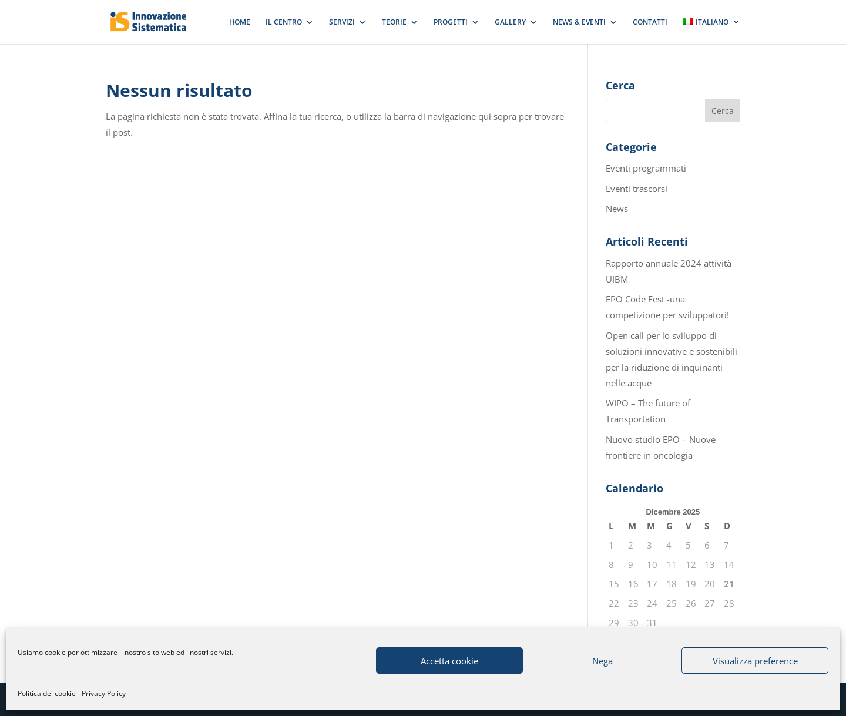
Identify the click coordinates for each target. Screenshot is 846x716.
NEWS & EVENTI (579, 22)
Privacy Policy (104, 693)
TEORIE (394, 22)
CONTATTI (650, 22)
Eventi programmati (646, 168)
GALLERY (510, 22)
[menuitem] (711, 31)
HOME (239, 22)
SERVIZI (342, 22)
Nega (602, 661)
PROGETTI (451, 22)
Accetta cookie (449, 661)
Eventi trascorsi (636, 188)
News (617, 208)
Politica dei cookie (47, 693)
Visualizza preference (755, 661)
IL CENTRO (284, 22)
